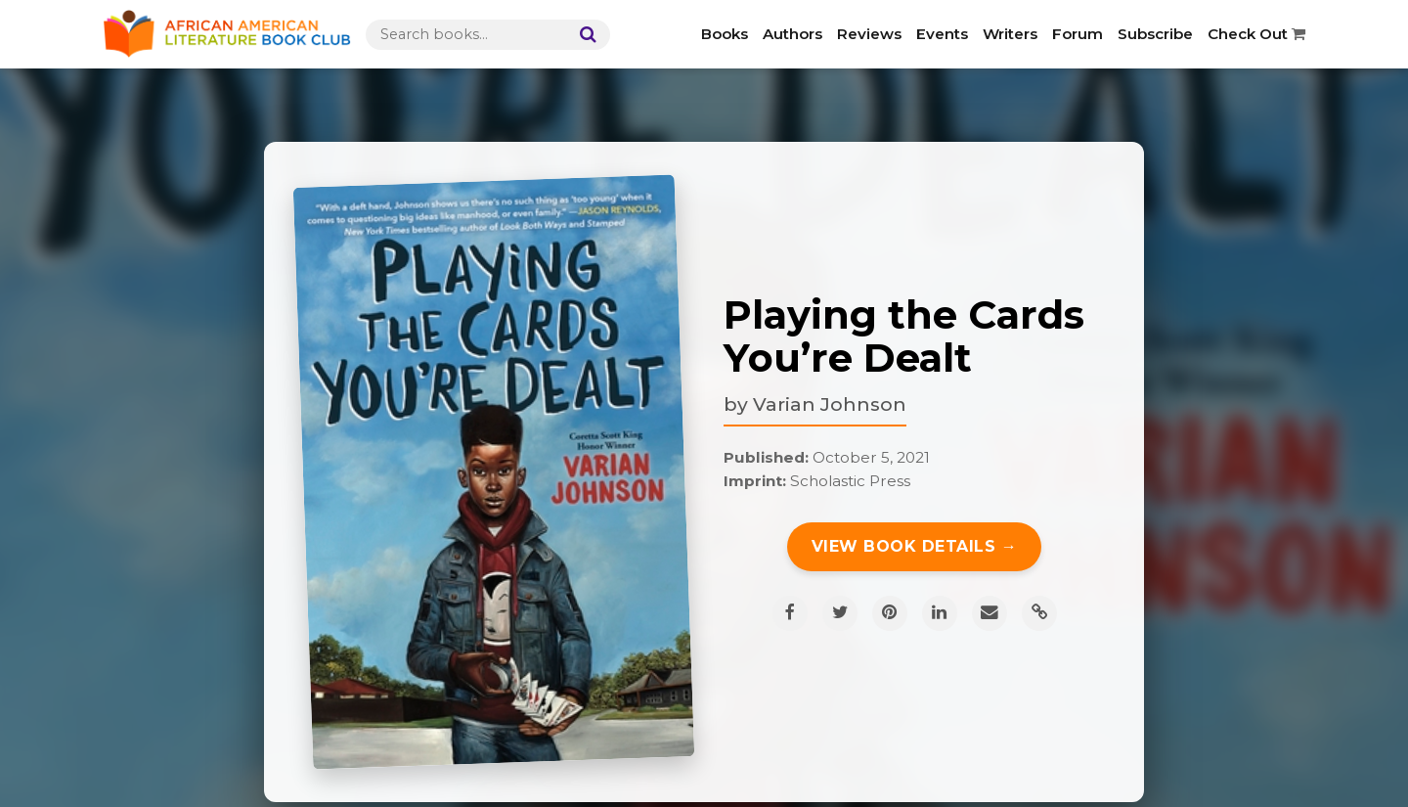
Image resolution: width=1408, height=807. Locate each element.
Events (942, 33)
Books (724, 33)
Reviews (869, 33)
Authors (792, 33)
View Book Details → (915, 546)
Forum (1077, 33)
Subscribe (1155, 33)
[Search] (583, 34)
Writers (1010, 33)
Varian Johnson (829, 404)
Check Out (1256, 33)
